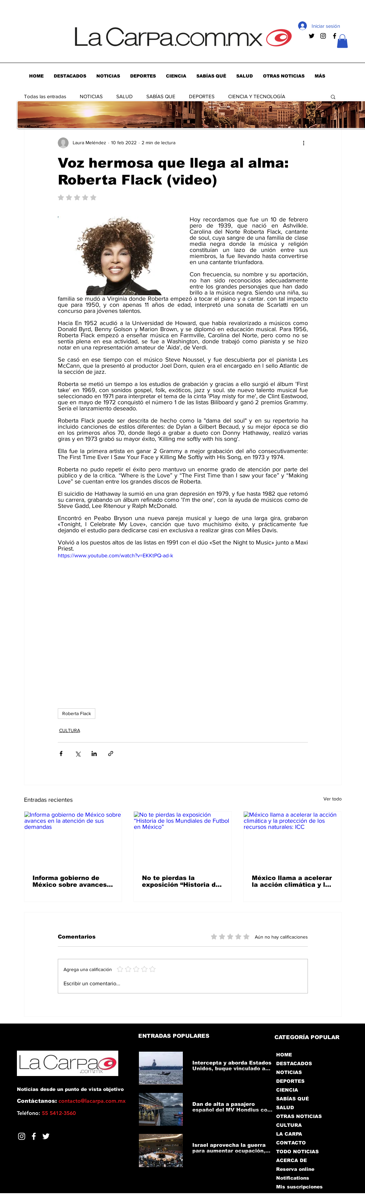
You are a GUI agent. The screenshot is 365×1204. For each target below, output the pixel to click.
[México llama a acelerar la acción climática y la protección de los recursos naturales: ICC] (292, 839)
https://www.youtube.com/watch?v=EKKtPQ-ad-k (115, 555)
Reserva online (295, 1169)
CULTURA (69, 730)
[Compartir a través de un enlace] (110, 753)
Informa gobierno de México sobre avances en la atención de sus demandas (69, 881)
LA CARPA (289, 1134)
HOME (284, 1054)
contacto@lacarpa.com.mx (92, 1101)
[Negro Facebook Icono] (334, 36)
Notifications (292, 1178)
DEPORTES (202, 96)
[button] (342, 41)
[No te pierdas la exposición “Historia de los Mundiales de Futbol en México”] (183, 839)
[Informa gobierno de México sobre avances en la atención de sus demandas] (73, 839)
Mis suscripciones (299, 1186)
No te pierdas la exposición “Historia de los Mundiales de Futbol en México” (181, 881)
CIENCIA (287, 1090)
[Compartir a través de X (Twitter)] (77, 753)
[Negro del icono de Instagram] (323, 36)
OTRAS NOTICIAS (299, 1116)
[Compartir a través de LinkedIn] (94, 753)
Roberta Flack (76, 713)
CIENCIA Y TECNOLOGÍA (256, 96)
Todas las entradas (45, 96)
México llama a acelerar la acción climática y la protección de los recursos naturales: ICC (292, 881)
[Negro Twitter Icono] (311, 36)
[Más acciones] (304, 143)
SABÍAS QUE (160, 96)
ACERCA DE (291, 1160)
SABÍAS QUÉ (292, 1098)
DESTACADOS (294, 1063)
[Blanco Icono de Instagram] (21, 1136)
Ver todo (332, 798)
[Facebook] (34, 1136)
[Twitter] (46, 1136)
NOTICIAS (91, 96)
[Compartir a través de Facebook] (61, 753)
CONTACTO (291, 1142)
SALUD (124, 96)
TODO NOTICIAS (297, 1151)
